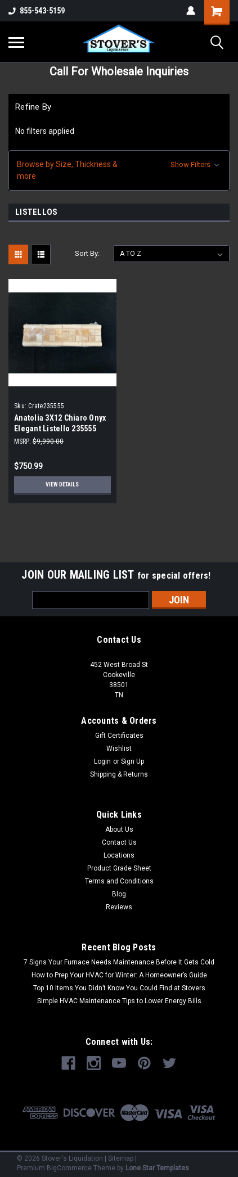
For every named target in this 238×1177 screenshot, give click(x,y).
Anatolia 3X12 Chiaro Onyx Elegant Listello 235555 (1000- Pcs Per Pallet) (60, 428)
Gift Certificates (119, 735)
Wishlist (119, 748)
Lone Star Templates (157, 1168)
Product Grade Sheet (119, 868)
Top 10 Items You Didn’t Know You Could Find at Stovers (119, 988)
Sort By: (87, 253)
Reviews (119, 907)
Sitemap (120, 1158)
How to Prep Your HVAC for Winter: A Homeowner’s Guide (119, 975)
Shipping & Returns (119, 774)
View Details (62, 484)
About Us (119, 829)
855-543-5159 (36, 10)
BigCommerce (69, 1168)
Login (102, 761)
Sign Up (132, 761)
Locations (119, 855)
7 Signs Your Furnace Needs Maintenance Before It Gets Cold (119, 962)
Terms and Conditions (119, 881)
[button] (119, 170)
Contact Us (119, 842)
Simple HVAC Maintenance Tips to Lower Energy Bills (119, 1001)
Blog (119, 894)
